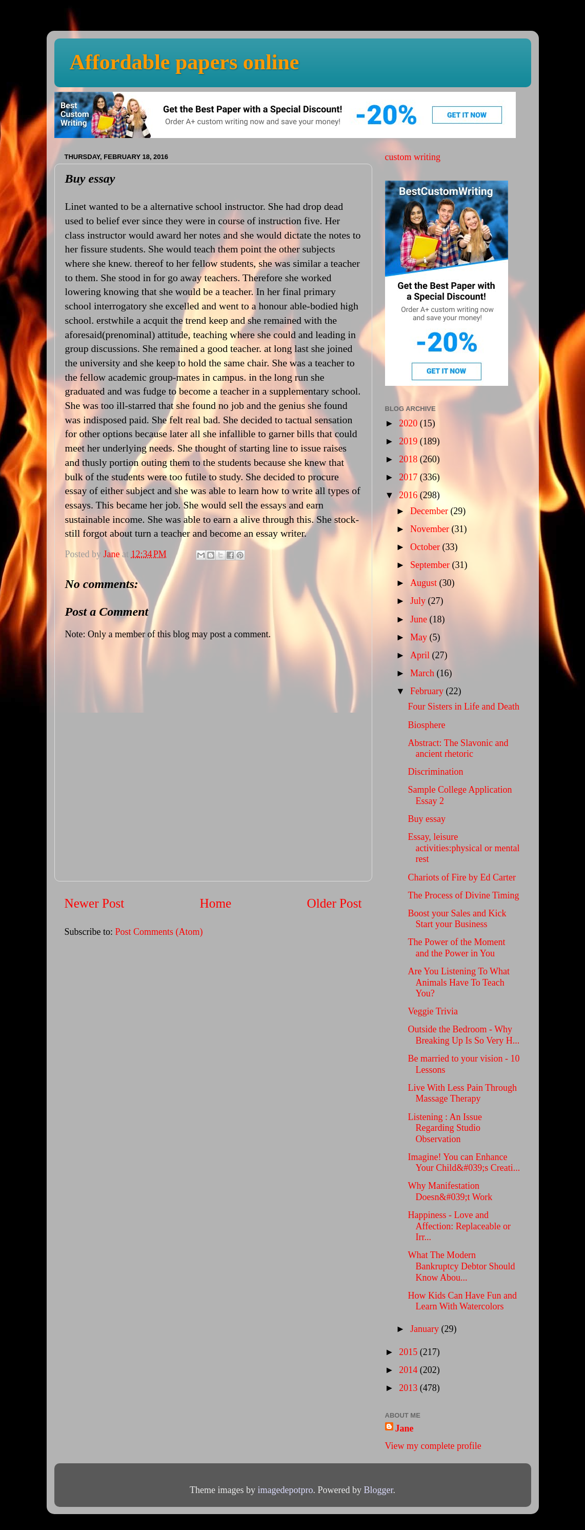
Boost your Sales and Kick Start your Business (457, 919)
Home (216, 903)
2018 (409, 459)
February (428, 691)
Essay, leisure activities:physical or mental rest (463, 848)
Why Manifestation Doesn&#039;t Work (450, 1191)
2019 (409, 441)
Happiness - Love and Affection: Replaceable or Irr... (459, 1226)
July (419, 601)
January (425, 1329)
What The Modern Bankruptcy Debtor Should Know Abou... (461, 1266)
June (420, 619)
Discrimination (435, 772)
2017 (409, 477)
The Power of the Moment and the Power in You (456, 947)
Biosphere (426, 725)
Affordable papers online (184, 62)
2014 (409, 1370)
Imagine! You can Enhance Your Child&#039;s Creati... (464, 1162)
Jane (404, 1428)
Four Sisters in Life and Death (463, 706)
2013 (409, 1388)
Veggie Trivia (433, 1011)
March (423, 673)
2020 (409, 423)
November (430, 529)
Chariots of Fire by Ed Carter (461, 877)
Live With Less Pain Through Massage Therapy (462, 1093)
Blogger (378, 1490)
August (424, 583)
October (426, 547)
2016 (409, 495)
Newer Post (95, 903)
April (421, 655)
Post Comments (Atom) (159, 932)
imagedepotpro (285, 1490)
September (431, 565)
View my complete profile (433, 1446)
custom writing (413, 157)
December (430, 511)
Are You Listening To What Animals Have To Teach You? (459, 982)
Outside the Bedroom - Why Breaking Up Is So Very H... (463, 1035)
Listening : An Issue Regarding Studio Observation (445, 1128)
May (420, 637)
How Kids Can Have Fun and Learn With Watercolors (462, 1301)
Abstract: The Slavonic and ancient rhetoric (458, 748)
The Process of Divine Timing (463, 895)
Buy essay (427, 819)
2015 (409, 1352)
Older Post (334, 903)
